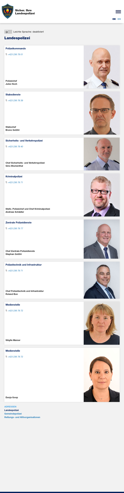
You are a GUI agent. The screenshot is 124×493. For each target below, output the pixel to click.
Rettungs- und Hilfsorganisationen (22, 417)
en (119, 19)
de (114, 19)
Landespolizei (11, 410)
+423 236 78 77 (15, 228)
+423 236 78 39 (15, 100)
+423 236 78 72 (15, 310)
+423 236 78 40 (15, 146)
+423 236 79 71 (15, 270)
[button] (118, 11)
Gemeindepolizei (13, 413)
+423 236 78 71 (15, 182)
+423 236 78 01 (15, 54)
